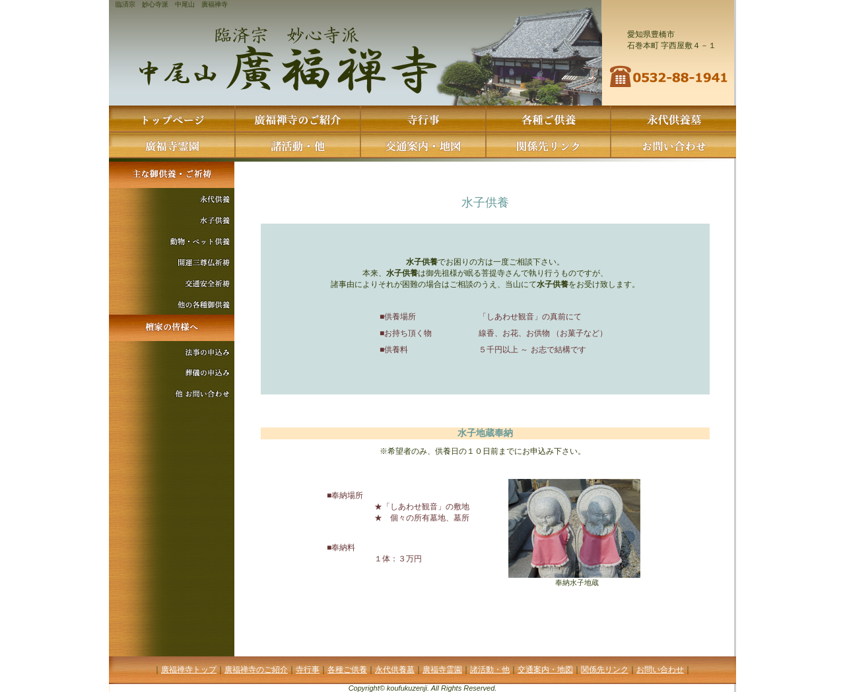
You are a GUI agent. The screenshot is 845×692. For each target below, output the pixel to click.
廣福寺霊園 (442, 669)
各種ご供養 (347, 669)
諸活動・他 (490, 669)
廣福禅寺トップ (189, 669)
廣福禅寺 (214, 4)
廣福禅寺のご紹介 (256, 669)
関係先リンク (604, 669)
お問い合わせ (660, 669)
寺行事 (308, 669)
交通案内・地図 (545, 669)
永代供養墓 (395, 669)
